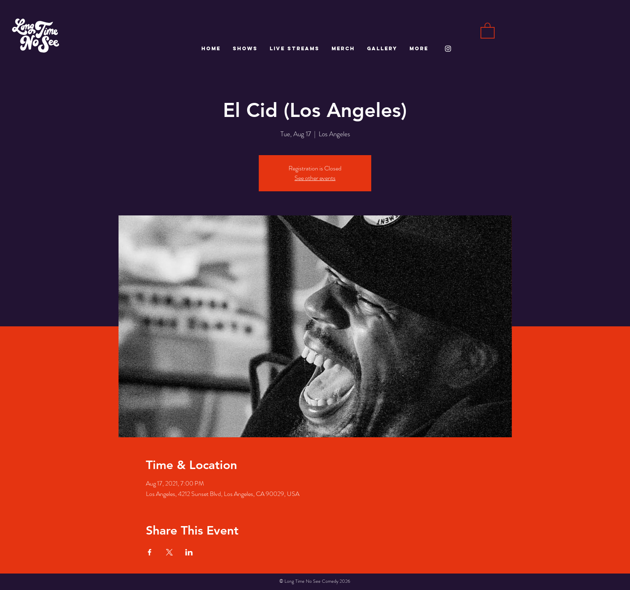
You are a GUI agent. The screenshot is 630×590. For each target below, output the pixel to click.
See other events (315, 177)
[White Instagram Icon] (448, 49)
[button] (488, 30)
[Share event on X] (169, 552)
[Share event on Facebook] (149, 552)
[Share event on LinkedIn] (189, 552)
